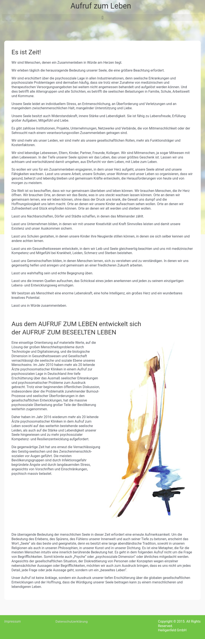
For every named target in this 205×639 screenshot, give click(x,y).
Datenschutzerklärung (72, 621)
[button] (102, 17)
